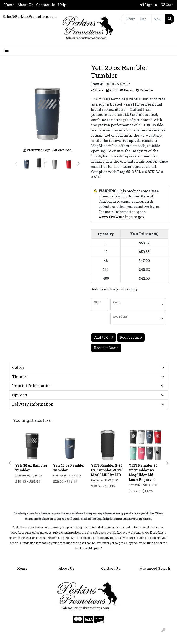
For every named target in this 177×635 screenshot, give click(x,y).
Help (62, 4)
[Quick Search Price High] (158, 19)
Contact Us (45, 4)
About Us (25, 4)
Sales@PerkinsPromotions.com (30, 16)
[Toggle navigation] (6, 50)
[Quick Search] (129, 19)
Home (9, 4)
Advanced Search (155, 568)
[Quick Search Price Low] (145, 19)
